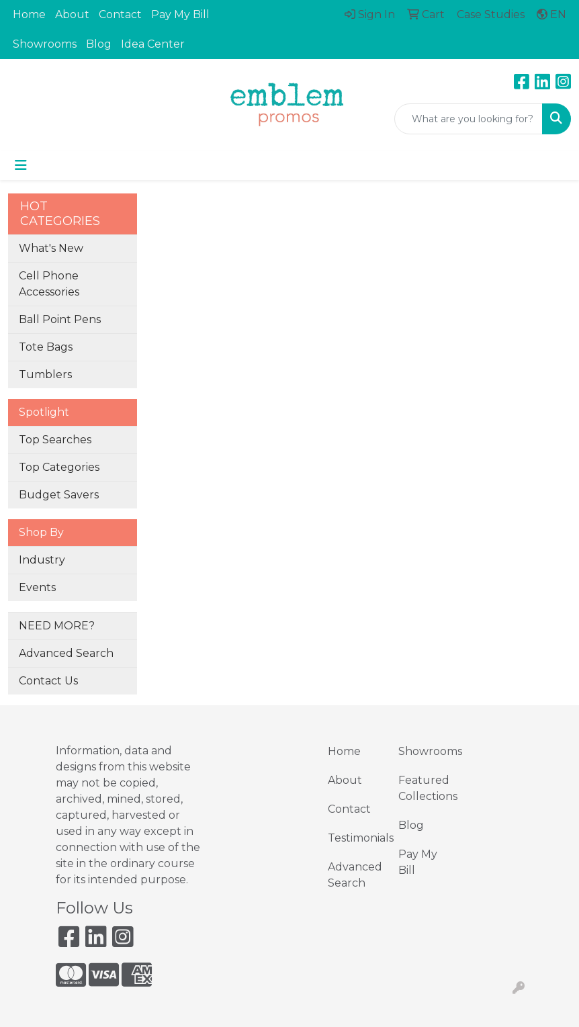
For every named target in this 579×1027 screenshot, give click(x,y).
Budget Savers (59, 494)
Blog (99, 44)
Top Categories (59, 467)
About (72, 14)
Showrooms (45, 44)
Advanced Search (66, 653)
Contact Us (48, 680)
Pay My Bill (180, 14)
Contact (120, 14)
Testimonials (355, 838)
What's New (51, 248)
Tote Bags (46, 347)
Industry (42, 559)
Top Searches (55, 439)
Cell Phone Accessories (49, 283)
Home (29, 14)
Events (37, 587)
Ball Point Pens (60, 319)
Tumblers (45, 374)
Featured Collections (425, 788)
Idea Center (153, 44)
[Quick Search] (468, 118)
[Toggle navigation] (21, 165)
